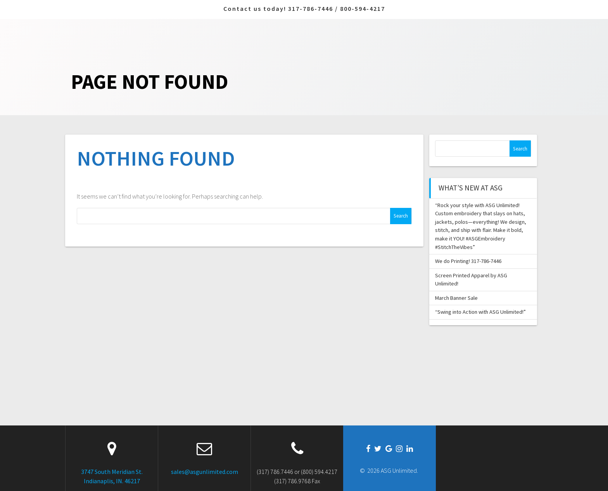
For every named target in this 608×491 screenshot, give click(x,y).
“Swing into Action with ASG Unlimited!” (480, 311)
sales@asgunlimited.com (204, 471)
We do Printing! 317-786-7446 (468, 261)
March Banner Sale (456, 297)
